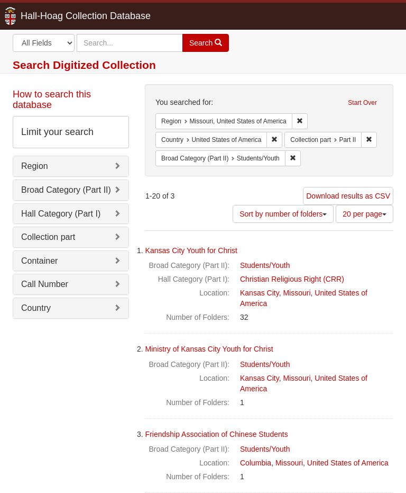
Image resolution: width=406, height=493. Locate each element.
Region (34, 166)
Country (36, 307)
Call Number (44, 284)
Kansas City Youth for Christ (191, 250)
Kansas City (259, 293)
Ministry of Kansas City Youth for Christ (209, 349)
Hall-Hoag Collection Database (52, 16)
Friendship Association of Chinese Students (216, 434)
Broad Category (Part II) (66, 189)
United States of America (348, 463)
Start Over (362, 102)
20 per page (364, 214)
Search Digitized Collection (84, 65)
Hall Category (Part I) (60, 213)
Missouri (296, 293)
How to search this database (52, 99)
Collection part (48, 236)
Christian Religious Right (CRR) (292, 279)
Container (39, 260)
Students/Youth (265, 265)
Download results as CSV (348, 196)
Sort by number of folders (283, 214)
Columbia (255, 463)
